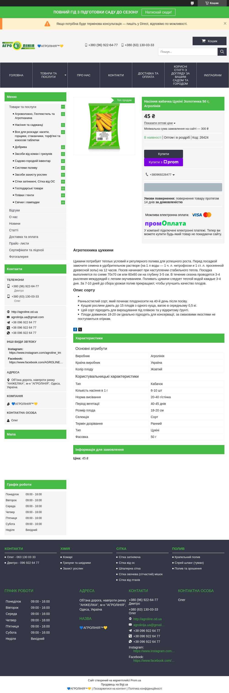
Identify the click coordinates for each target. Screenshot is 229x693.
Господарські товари (29, 188)
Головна (16, 75)
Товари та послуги (48, 75)
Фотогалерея (18, 256)
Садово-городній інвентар (33, 161)
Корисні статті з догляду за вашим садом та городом (180, 75)
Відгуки (14, 210)
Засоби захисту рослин (31, 174)
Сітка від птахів (129, 580)
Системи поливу (26, 167)
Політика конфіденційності (145, 688)
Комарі (67, 557)
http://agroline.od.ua (24, 312)
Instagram (212, 75)
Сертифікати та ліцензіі (26, 250)
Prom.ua (136, 680)
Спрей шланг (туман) (189, 562)
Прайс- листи (19, 243)
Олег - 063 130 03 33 (21, 557)
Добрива (21, 147)
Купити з (163, 162)
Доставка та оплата (148, 75)
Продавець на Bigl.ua (114, 684)
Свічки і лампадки (27, 202)
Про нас (84, 75)
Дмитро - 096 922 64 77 (23, 562)
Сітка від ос (127, 562)
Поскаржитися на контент (109, 688)
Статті (13, 230)
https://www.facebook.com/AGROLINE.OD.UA (36, 362)
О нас (13, 217)
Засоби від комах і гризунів (33, 153)
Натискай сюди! (158, 12)
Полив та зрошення (188, 568)
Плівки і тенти (24, 195)
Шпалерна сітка (129, 568)
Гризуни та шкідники (77, 562)
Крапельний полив (187, 557)
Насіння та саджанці (29, 124)
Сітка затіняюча (129, 557)
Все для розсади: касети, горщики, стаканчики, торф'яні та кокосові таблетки (37, 136)
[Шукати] (222, 52)
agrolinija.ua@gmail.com (27, 317)
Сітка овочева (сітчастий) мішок (140, 574)
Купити (163, 154)
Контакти (116, 75)
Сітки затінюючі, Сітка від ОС (35, 181)
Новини (14, 223)
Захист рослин (73, 568)
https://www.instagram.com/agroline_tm (35, 352)
